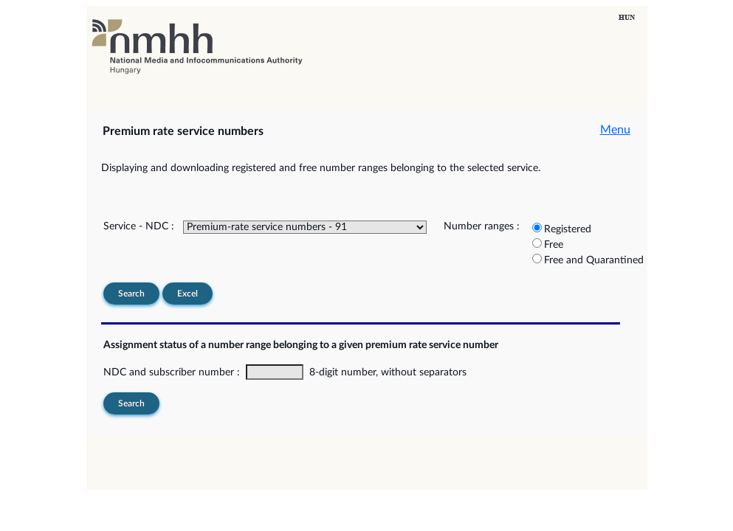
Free (553, 245)
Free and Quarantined (594, 260)
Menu (615, 130)
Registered (567, 229)
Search (131, 293)
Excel (187, 293)
